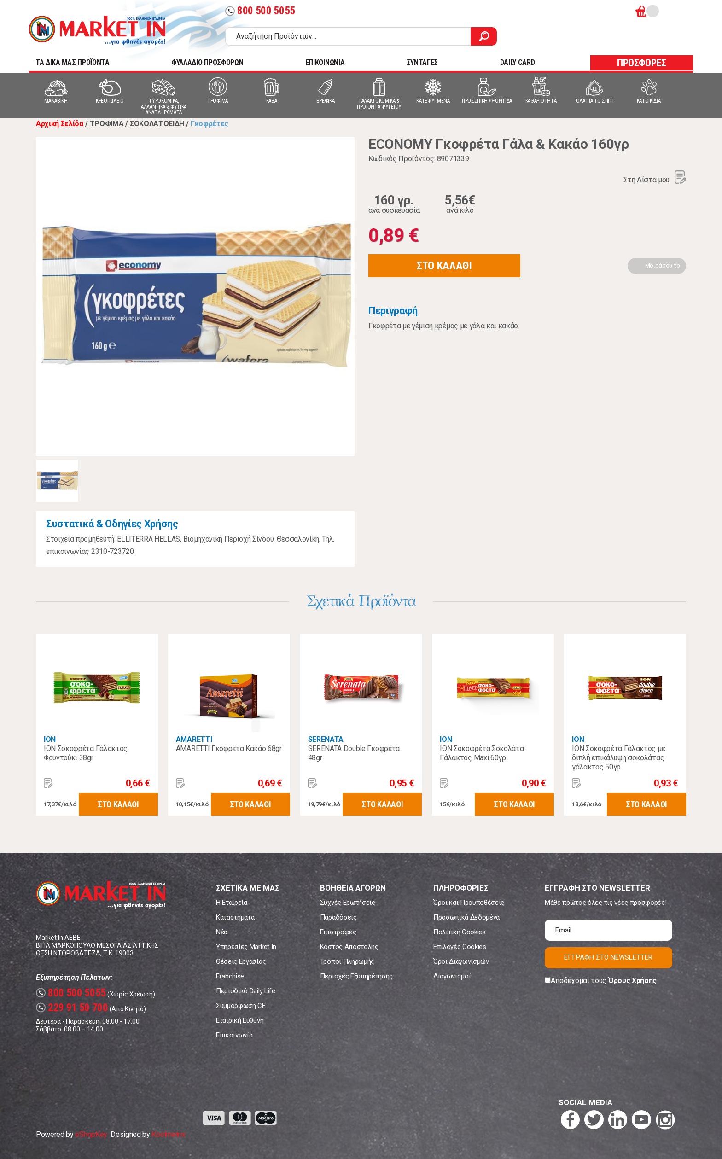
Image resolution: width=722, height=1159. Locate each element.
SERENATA (326, 739)
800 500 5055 (260, 11)
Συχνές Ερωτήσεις (347, 902)
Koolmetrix (168, 1134)
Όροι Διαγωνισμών (461, 961)
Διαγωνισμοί (452, 976)
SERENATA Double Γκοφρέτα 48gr (354, 753)
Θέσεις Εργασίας (241, 961)
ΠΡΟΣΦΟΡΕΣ (641, 63)
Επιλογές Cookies (459, 947)
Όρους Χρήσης (632, 980)
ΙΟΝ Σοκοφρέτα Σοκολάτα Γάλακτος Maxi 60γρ (482, 753)
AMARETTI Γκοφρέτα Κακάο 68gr (229, 748)
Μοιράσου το (662, 265)
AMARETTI (194, 739)
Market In (97, 30)
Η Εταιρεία (231, 902)
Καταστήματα (235, 917)
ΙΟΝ (50, 739)
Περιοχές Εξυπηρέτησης (356, 976)
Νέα (221, 932)
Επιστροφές (338, 932)
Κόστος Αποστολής (349, 947)
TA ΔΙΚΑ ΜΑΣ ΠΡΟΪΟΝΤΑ (72, 62)
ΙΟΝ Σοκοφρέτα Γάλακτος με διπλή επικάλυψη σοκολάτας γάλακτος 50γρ (618, 757)
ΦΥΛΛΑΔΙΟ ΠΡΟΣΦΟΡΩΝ (207, 62)
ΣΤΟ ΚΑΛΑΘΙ (444, 265)
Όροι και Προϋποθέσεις (468, 902)
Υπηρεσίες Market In (246, 947)
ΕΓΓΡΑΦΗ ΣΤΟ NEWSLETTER (608, 957)
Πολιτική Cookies (459, 932)
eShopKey (91, 1134)
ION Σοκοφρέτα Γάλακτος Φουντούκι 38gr (86, 753)
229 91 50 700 (72, 1008)
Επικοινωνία (234, 1035)
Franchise (230, 976)
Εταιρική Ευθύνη (239, 1020)
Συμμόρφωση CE (241, 1006)
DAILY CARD (517, 62)
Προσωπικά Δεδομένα (466, 917)
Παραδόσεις (338, 917)
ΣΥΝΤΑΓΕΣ (422, 62)
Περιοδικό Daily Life (245, 991)
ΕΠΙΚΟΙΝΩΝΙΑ (324, 62)
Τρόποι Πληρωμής (347, 961)
